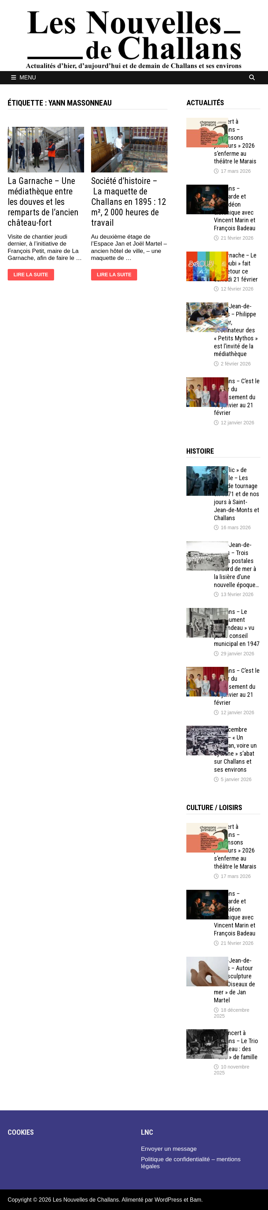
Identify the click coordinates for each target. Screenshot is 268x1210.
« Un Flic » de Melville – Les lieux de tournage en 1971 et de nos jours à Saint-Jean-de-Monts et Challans (236, 493)
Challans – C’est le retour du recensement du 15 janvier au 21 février (237, 396)
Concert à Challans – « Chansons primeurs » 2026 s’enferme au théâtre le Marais (235, 141)
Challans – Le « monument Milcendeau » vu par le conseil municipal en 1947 (237, 627)
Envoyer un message (169, 1149)
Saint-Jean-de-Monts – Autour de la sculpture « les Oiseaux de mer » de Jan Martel (234, 980)
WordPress (168, 1200)
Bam (195, 1200)
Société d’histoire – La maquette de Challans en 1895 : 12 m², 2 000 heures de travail (128, 202)
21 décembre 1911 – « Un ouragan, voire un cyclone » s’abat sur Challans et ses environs (235, 749)
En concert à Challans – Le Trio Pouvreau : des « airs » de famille (236, 1045)
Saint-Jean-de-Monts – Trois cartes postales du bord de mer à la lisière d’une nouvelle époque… (236, 564)
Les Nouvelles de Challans (86, 1200)
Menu (23, 77)
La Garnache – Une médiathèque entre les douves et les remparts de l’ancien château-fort (43, 202)
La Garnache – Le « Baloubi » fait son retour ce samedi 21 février (236, 267)
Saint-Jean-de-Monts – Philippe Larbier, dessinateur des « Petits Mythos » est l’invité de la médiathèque (236, 329)
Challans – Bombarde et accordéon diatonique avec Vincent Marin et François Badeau (234, 208)
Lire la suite (31, 275)
